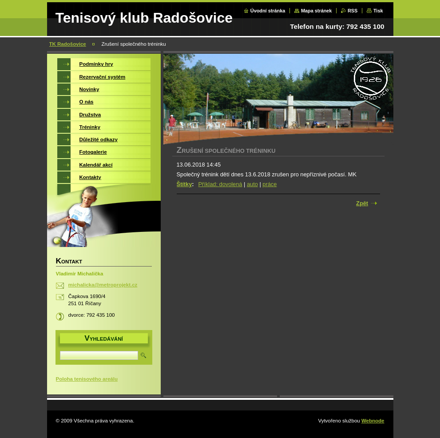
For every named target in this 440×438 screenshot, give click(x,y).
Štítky (184, 184)
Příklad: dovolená (220, 184)
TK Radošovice (67, 44)
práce (269, 184)
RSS (352, 10)
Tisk (378, 10)
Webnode (373, 420)
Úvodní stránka (267, 10)
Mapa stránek (316, 10)
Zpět (362, 203)
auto (252, 184)
